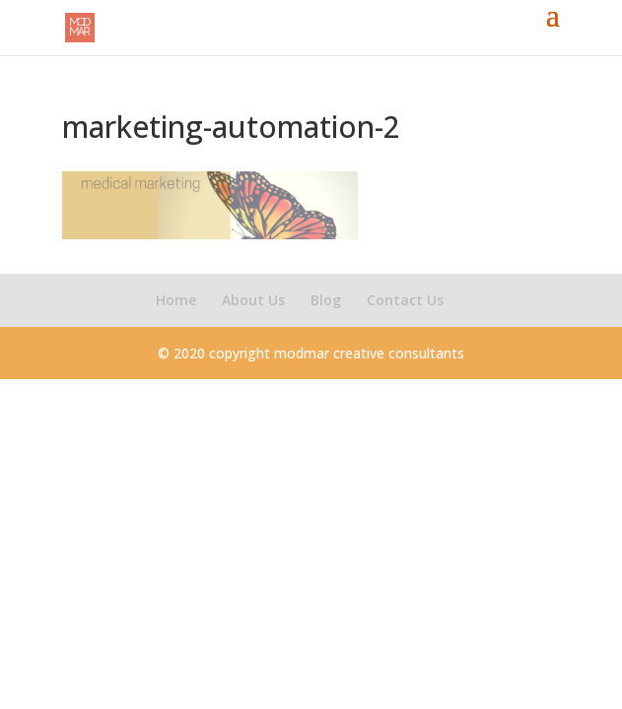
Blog (326, 299)
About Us (253, 299)
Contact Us (405, 299)
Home (176, 299)
